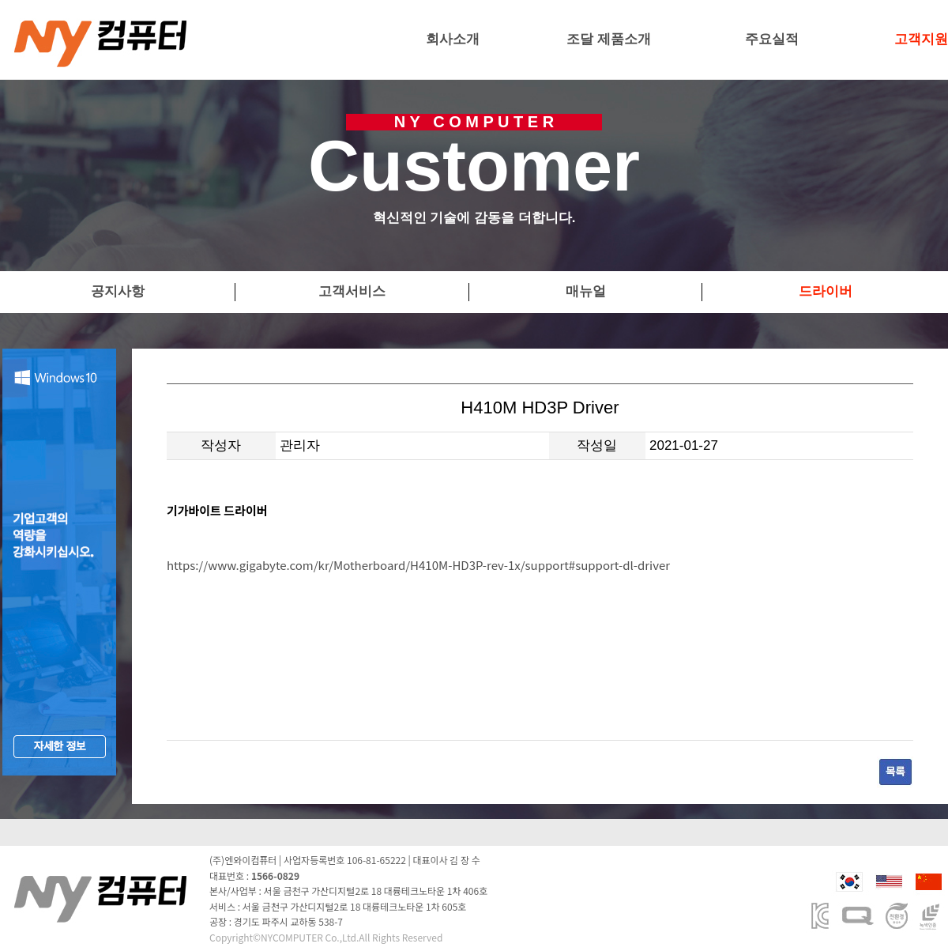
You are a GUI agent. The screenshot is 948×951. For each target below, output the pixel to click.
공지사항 (118, 291)
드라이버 (825, 291)
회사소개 (453, 39)
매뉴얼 (586, 291)
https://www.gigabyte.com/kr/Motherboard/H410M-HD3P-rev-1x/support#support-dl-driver (418, 565)
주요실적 (772, 39)
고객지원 (921, 39)
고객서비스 (352, 291)
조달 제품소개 (608, 39)
